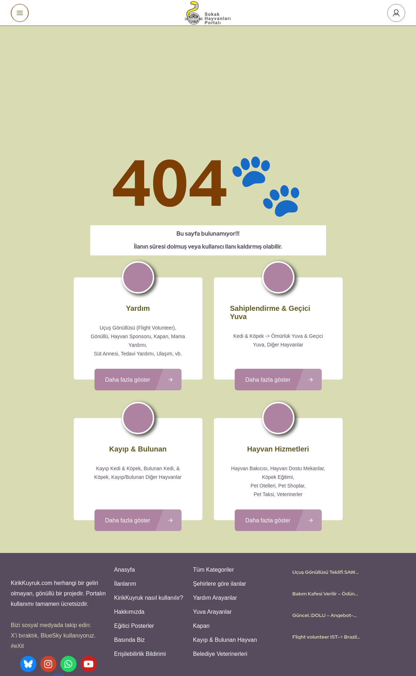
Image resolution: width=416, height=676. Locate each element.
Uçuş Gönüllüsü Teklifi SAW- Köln (325, 510)
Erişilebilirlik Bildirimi (139, 585)
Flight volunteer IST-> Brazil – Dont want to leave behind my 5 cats (324, 574)
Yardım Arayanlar (214, 533)
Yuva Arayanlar (211, 546)
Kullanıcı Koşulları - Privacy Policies (188, 649)
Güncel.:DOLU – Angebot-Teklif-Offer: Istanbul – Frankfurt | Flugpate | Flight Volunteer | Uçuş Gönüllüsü (324, 553)
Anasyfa (123, 507)
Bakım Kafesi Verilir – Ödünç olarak (324, 531)
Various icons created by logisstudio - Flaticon (208, 658)
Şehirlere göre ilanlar (218, 520)
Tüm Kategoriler (212, 507)
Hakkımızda (128, 546)
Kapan (200, 559)
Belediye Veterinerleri (219, 585)
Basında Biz (128, 572)
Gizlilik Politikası (250, 649)
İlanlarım (124, 520)
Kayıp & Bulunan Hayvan (224, 572)
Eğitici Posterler (133, 559)
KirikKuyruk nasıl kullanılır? (147, 533)
